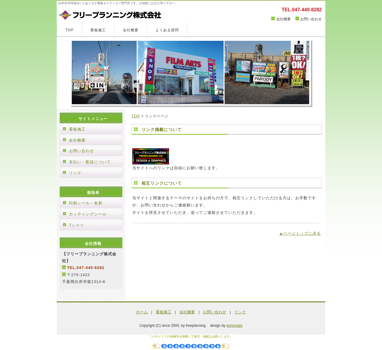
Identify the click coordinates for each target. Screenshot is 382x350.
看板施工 (98, 30)
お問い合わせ (311, 19)
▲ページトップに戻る (300, 233)
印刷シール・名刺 (85, 203)
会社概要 (283, 19)
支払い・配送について (90, 162)
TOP (69, 30)
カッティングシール (88, 214)
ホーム (142, 312)
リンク (75, 173)
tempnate (235, 325)
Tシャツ (76, 225)
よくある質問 (167, 30)
